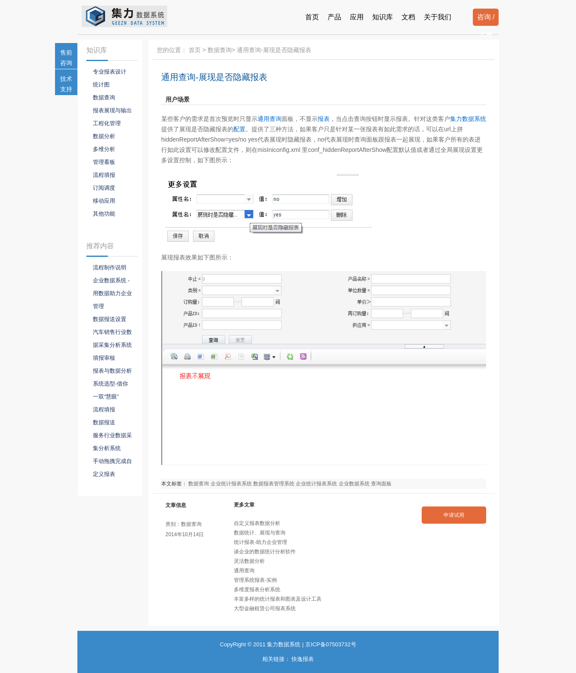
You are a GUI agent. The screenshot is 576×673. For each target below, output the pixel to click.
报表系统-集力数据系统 (132, 16)
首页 (312, 17)
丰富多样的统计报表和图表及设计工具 (278, 599)
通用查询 (269, 118)
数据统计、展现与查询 (259, 533)
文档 (408, 17)
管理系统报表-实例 (255, 580)
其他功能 (104, 213)
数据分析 (104, 136)
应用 (357, 17)
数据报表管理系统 (273, 484)
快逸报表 (302, 659)
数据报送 (104, 422)
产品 (334, 17)
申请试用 (454, 515)
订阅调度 (104, 188)
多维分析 (104, 149)
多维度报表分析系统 (257, 590)
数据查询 (220, 49)
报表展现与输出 (112, 110)
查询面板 (381, 484)
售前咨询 (66, 57)
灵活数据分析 (249, 561)
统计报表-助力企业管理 (260, 542)
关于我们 (437, 17)
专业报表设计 (109, 71)
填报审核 (104, 358)
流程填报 (104, 175)
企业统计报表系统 (231, 484)
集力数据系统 (468, 118)
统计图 (101, 84)
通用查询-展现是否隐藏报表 (214, 77)
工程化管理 (107, 123)
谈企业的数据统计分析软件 (265, 552)
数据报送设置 (109, 319)
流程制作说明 (109, 267)
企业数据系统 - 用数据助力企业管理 (112, 293)
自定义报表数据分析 (257, 523)
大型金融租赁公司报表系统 (265, 608)
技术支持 (66, 84)
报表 (324, 118)
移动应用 (104, 201)
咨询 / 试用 (486, 19)
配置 (239, 129)
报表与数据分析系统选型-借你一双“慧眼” (112, 383)
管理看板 (104, 162)
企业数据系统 (354, 484)
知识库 (382, 17)
